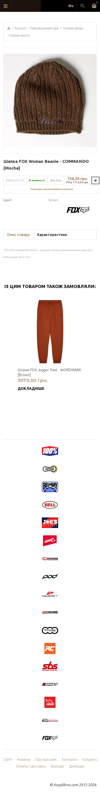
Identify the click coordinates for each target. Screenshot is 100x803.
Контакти (69, 759)
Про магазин (46, 759)
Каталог (21, 28)
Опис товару (18, 235)
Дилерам (76, 766)
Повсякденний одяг (44, 28)
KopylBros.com (66, 785)
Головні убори (73, 28)
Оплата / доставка (31, 766)
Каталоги (90, 759)
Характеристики (52, 235)
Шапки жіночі (20, 35)
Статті (7, 759)
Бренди (57, 766)
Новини (23, 759)
